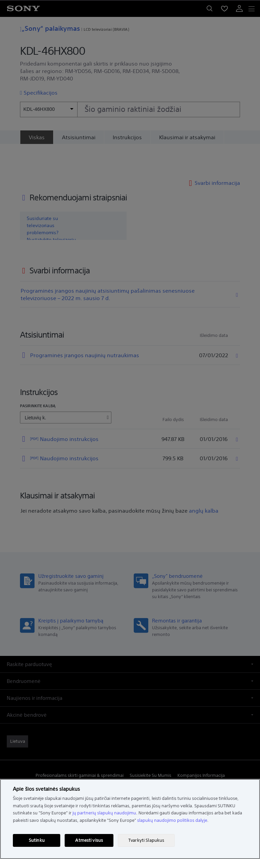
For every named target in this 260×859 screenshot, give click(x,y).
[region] (130, 819)
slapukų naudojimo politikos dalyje (172, 820)
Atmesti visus (89, 840)
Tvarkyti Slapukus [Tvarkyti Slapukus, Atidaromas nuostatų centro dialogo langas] (146, 840)
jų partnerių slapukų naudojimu (104, 813)
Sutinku (37, 840)
